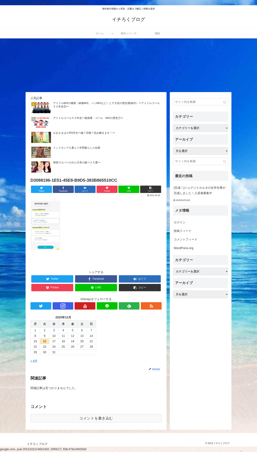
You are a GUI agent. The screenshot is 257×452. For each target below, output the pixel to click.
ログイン (180, 222)
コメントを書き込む (96, 418)
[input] (200, 102)
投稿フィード (182, 231)
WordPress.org (183, 248)
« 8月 (34, 361)
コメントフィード (185, 239)
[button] (225, 102)
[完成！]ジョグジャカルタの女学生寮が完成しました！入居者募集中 (200, 190)
